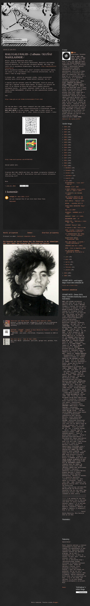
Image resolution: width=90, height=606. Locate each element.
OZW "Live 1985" (70, 210)
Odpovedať (12, 201)
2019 (66, 145)
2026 (66, 126)
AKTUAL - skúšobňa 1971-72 (74, 203)
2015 (66, 155)
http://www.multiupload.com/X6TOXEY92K (18, 159)
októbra (68, 173)
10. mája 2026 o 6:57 (22, 196)
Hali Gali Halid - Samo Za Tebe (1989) (24, 339)
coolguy (11, 196)
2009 (66, 275)
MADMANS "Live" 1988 (72, 187)
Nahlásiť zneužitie (69, 290)
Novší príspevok (10, 233)
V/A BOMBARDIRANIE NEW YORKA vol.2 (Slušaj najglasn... (74, 234)
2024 (66, 132)
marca (67, 264)
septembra (68, 175)
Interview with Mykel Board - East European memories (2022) (31, 321)
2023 (66, 134)
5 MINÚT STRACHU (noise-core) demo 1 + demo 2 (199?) (75, 190)
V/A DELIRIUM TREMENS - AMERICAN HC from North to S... (74, 252)
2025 (66, 129)
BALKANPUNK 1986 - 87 (72, 218)
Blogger (55, 602)
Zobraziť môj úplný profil (71, 119)
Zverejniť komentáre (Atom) (26, 236)
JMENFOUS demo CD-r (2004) (74, 245)
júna (67, 256)
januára (68, 269)
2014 (66, 158)
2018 (66, 147)
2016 (66, 152)
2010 (66, 273)
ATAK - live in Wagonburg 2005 (75, 248)
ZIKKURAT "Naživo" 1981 (73, 225)
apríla (67, 262)
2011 (66, 165)
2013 (66, 160)
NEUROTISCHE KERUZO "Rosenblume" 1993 (71, 238)
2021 (66, 139)
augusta (68, 178)
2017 (66, 150)
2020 (66, 142)
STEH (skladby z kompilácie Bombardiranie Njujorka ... (75, 230)
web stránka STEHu (72, 285)
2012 (66, 163)
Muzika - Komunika (25, 8)
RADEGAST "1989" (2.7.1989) (74, 216)
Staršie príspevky (50, 233)
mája (67, 259)
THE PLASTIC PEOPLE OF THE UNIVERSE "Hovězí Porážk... (75, 197)
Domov (29, 233)
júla (67, 180)
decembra (68, 168)
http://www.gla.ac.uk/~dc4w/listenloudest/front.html (24, 99)
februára (68, 267)
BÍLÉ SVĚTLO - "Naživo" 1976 (74, 201)
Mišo (74, 52)
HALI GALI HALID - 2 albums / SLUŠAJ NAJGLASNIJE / (75, 242)
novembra (68, 170)
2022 (66, 137)
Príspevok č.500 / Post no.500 (75, 227)
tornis (64, 285)
